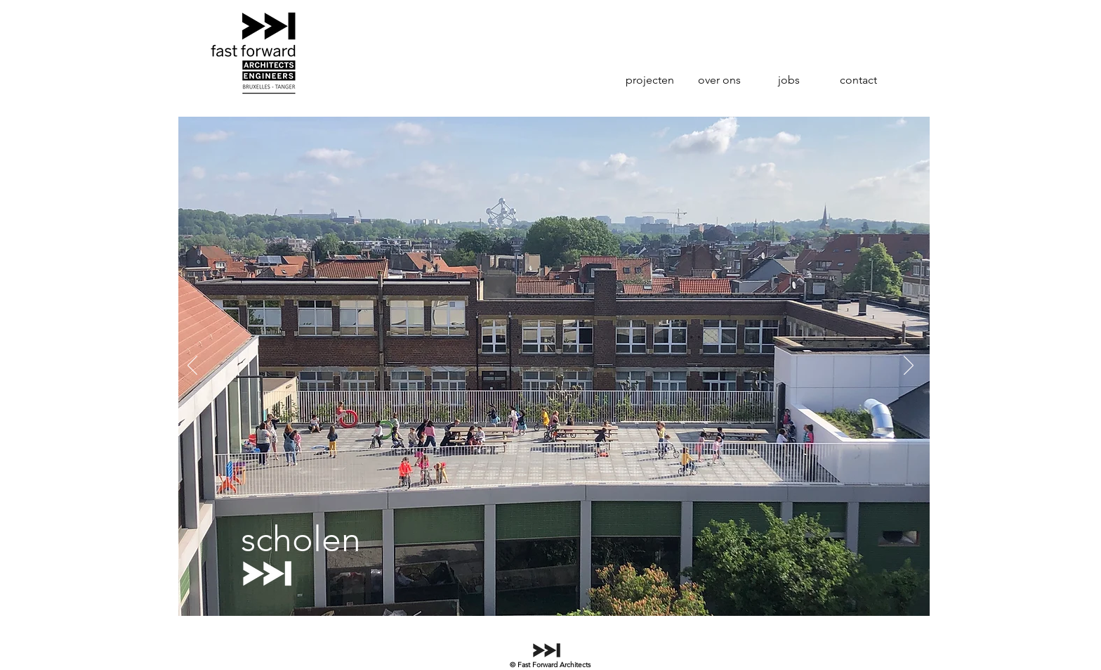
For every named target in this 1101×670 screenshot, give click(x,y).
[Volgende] (909, 366)
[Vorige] (192, 366)
